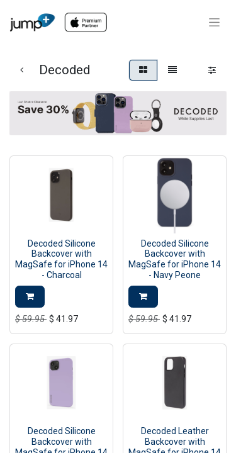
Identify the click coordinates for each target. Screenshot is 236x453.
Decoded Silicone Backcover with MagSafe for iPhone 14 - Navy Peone (174, 259)
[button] (30, 297)
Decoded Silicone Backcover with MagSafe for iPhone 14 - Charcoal (61, 259)
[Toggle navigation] (214, 22)
